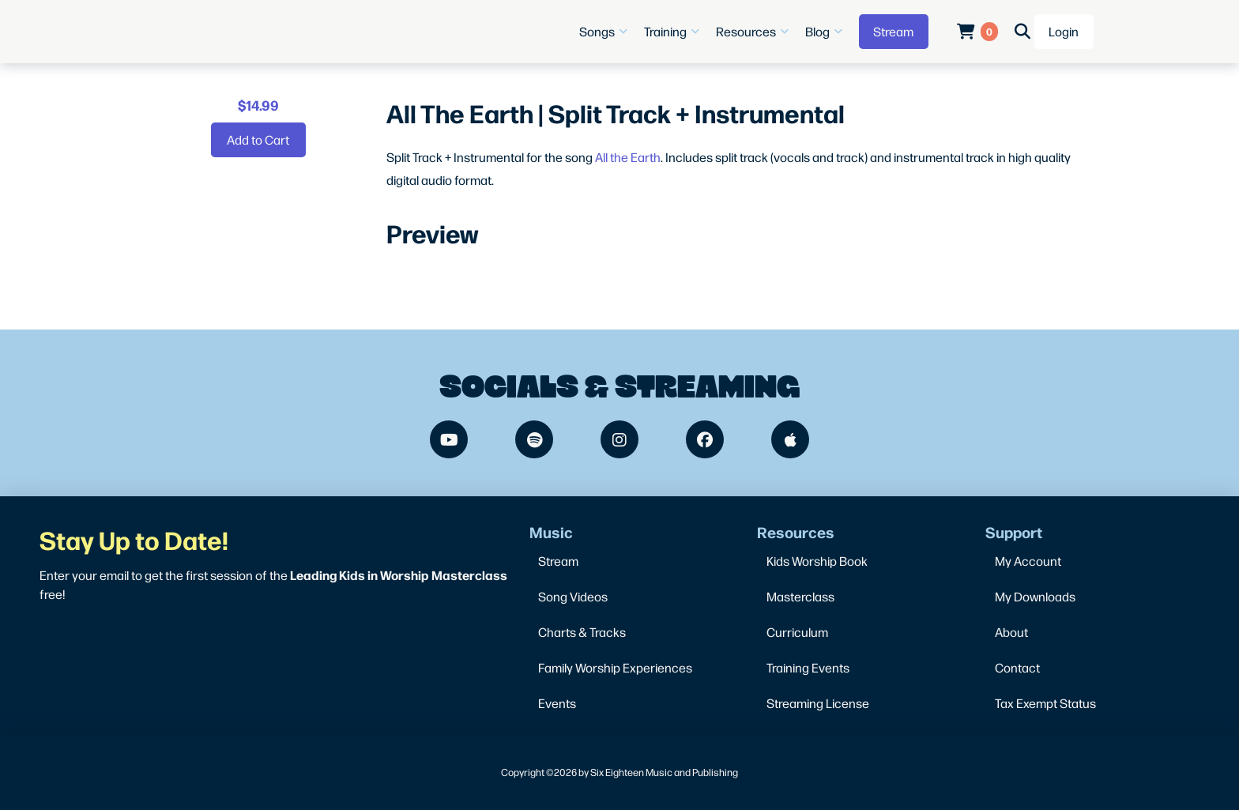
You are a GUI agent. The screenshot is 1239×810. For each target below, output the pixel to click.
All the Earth (628, 157)
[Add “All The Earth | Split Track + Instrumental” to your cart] (258, 139)
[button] (605, 31)
